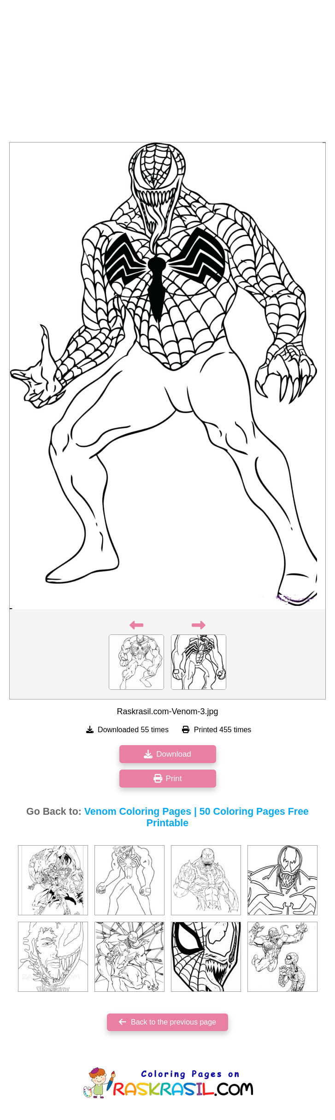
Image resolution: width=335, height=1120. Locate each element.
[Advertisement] (167, 73)
